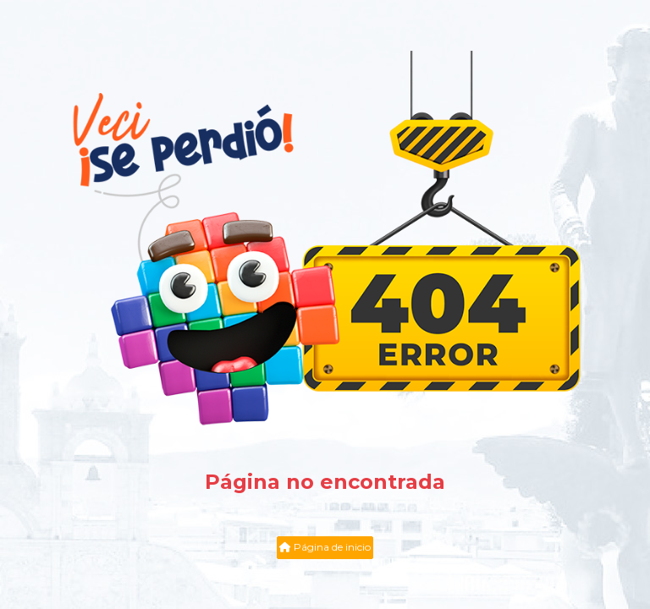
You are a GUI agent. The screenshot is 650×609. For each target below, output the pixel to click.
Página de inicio (325, 546)
